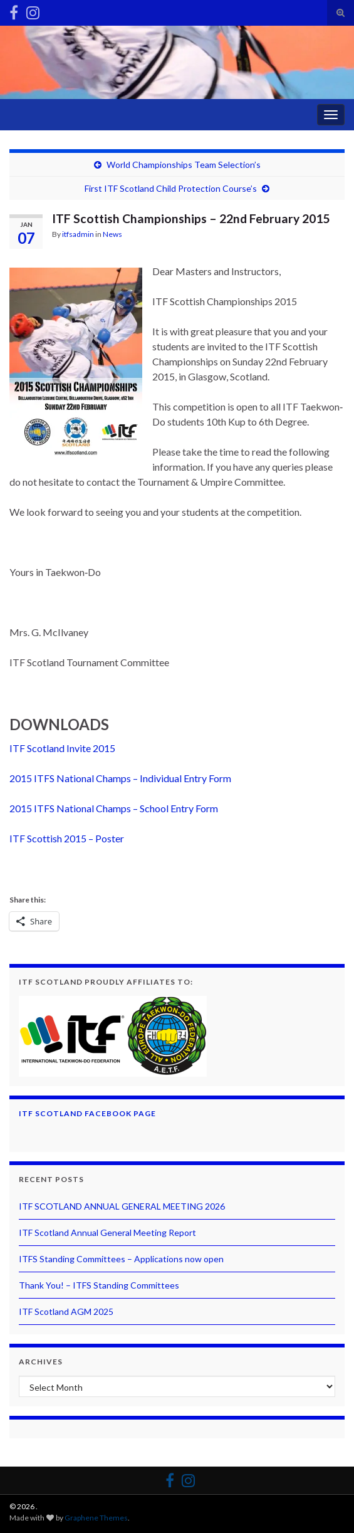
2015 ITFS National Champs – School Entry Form (113, 808)
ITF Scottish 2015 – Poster (66, 838)
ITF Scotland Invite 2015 (62, 748)
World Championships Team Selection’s (184, 164)
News (112, 234)
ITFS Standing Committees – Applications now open (121, 1258)
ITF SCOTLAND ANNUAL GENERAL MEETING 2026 (122, 1206)
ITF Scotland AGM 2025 (66, 1311)
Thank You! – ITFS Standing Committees (99, 1285)
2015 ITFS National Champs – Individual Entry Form (120, 778)
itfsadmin (78, 234)
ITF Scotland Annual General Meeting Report (107, 1232)
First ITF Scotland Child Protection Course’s (171, 188)
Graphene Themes (96, 1517)
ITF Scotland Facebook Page (87, 1113)
